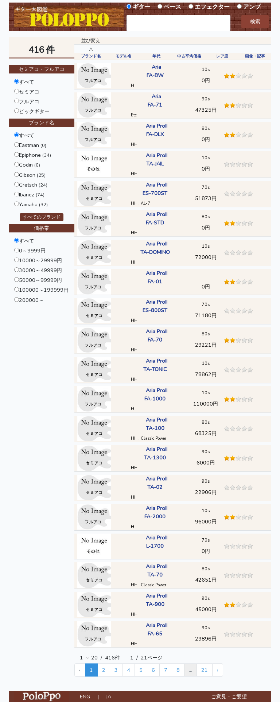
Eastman (32, 145)
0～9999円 (32, 250)
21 (204, 670)
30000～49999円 (40, 270)
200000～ (31, 300)
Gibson (32, 175)
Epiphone (35, 155)
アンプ (252, 7)
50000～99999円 (40, 280)
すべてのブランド (42, 217)
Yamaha (33, 204)
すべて (26, 81)
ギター (141, 7)
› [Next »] (217, 670)
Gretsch (33, 184)
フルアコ (29, 101)
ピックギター (34, 111)
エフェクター (212, 7)
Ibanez (31, 194)
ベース (172, 7)
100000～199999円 (44, 290)
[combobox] (178, 23)
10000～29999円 (40, 260)
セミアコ (29, 91)
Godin (29, 164)
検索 (255, 21)
